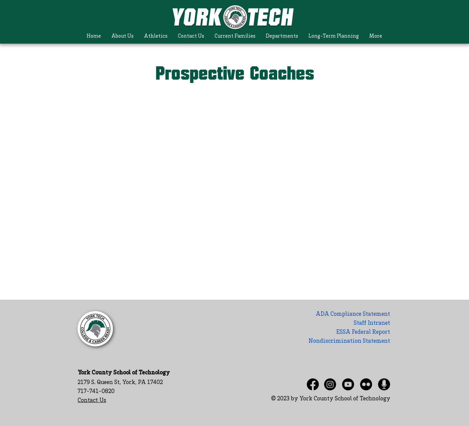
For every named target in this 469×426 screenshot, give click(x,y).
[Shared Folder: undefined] (235, 185)
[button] (122, 36)
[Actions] (235, 104)
